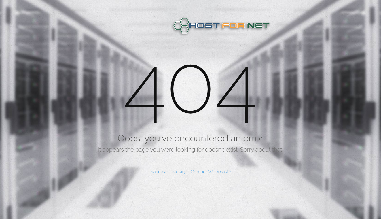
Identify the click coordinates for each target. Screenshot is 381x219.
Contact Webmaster (212, 172)
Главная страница (167, 172)
